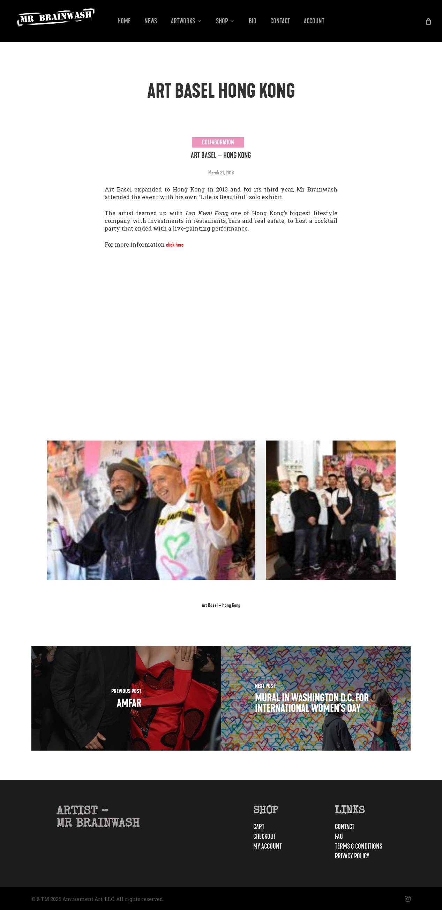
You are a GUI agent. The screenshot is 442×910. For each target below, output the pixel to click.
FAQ (342, 829)
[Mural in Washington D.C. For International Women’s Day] (316, 698)
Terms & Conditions (356, 843)
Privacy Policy (363, 856)
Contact (351, 820)
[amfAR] (126, 698)
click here (177, 245)
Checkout (272, 829)
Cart (262, 820)
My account (276, 839)
